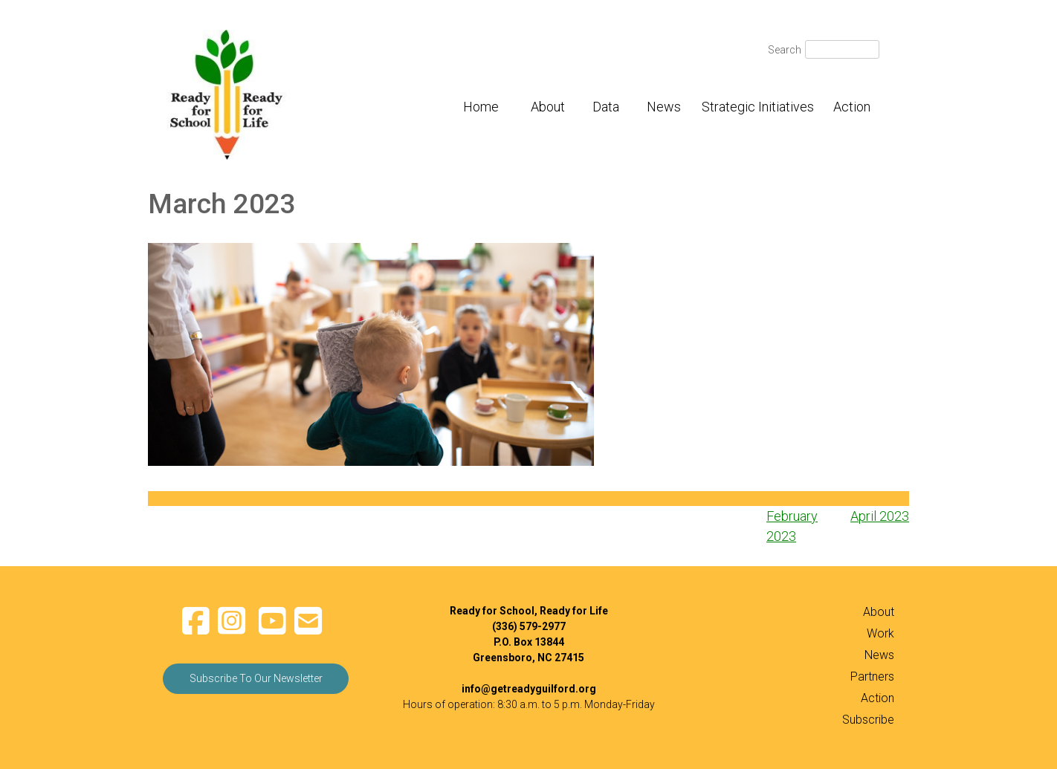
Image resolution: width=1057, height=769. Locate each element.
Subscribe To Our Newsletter (256, 678)
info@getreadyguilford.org (529, 689)
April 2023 (879, 516)
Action (851, 106)
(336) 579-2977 (529, 626)
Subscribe (868, 720)
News (664, 106)
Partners (872, 676)
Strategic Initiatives (758, 106)
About (548, 106)
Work (880, 633)
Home (481, 106)
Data (605, 106)
